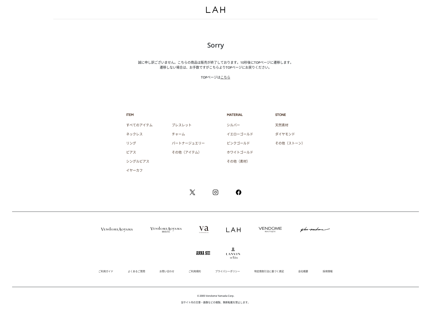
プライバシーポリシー (227, 271)
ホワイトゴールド (240, 152)
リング (131, 143)
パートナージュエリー (188, 143)
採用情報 (328, 271)
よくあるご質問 (136, 271)
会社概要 (303, 271)
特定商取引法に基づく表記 (269, 271)
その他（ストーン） (290, 143)
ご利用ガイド (105, 271)
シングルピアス (137, 161)
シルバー (233, 125)
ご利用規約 (195, 271)
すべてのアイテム (139, 125)
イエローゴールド (240, 134)
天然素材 (281, 125)
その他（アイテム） (186, 152)
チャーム (178, 134)
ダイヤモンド (285, 134)
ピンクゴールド (238, 143)
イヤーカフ (134, 170)
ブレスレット (182, 125)
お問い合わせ (166, 271)
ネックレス (134, 134)
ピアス (131, 152)
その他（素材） (238, 161)
